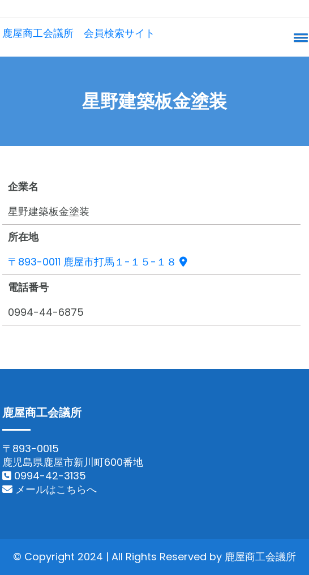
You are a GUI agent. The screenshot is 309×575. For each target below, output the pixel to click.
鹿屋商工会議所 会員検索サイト (78, 33)
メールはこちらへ (49, 489)
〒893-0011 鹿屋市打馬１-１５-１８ (97, 262)
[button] (299, 37)
